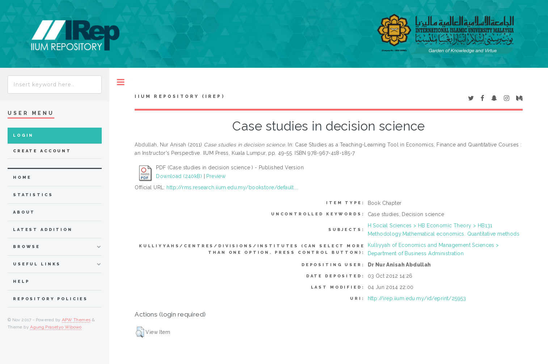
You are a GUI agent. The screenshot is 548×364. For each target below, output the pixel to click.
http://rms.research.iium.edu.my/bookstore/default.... (232, 187)
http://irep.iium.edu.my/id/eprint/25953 (417, 298)
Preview (215, 176)
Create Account (42, 151)
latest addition (43, 229)
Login (23, 135)
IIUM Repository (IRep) (179, 96)
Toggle (120, 82)
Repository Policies (50, 299)
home (22, 177)
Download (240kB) (179, 176)
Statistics (33, 195)
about (24, 212)
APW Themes (76, 319)
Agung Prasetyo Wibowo (56, 327)
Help (21, 281)
